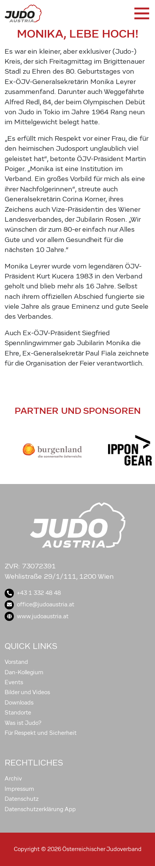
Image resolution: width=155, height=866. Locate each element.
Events (14, 682)
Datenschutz (22, 798)
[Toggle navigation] (141, 13)
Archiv (13, 778)
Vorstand (16, 662)
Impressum (19, 788)
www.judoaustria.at (36, 616)
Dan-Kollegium (24, 672)
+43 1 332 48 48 (33, 592)
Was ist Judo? (23, 722)
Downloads (19, 702)
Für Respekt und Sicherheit (41, 732)
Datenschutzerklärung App (40, 809)
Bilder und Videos (27, 692)
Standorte (18, 712)
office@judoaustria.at (39, 604)
